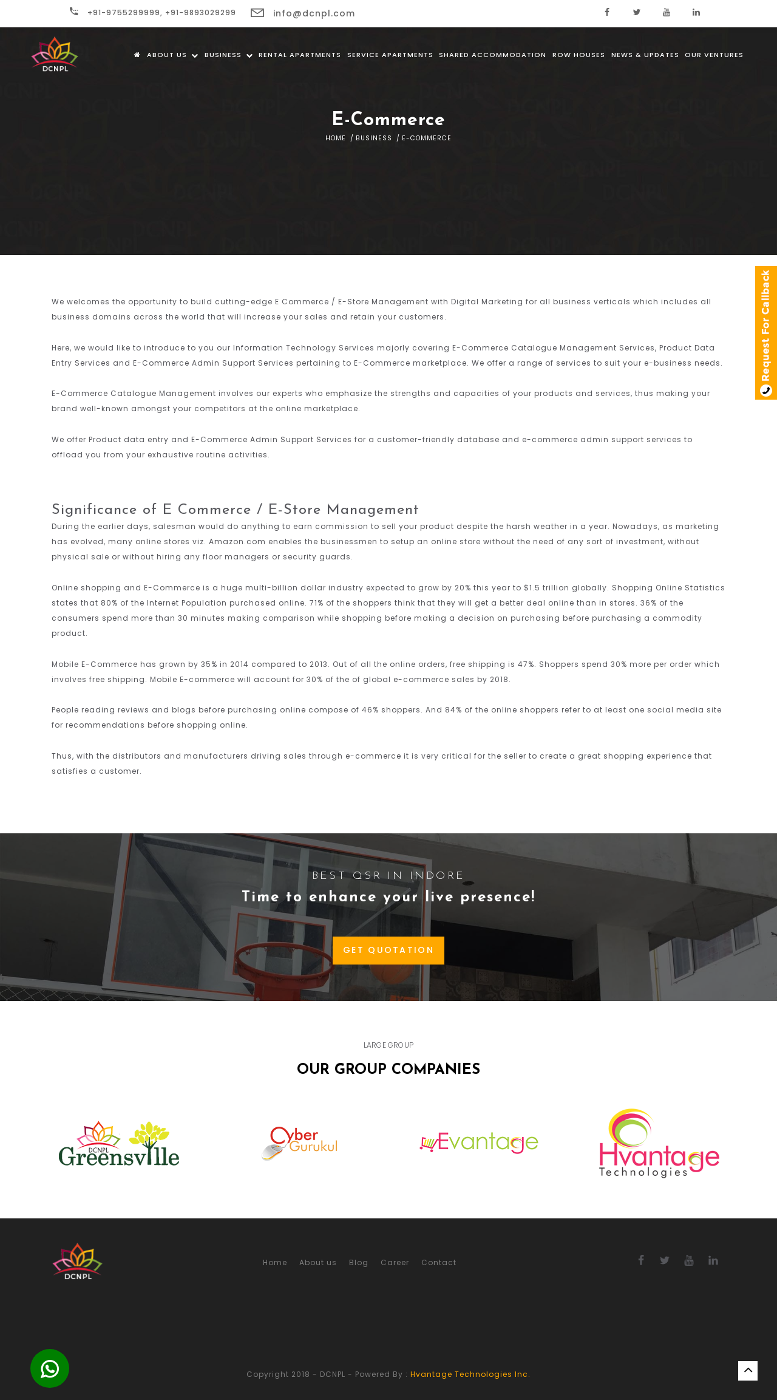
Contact (438, 1262)
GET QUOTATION (388, 950)
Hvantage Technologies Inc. (470, 1374)
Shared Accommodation (492, 55)
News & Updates (645, 55)
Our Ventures (714, 55)
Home (335, 138)
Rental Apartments (300, 55)
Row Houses (578, 55)
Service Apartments (390, 55)
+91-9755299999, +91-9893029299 (153, 12)
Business (229, 55)
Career (395, 1262)
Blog (358, 1262)
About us (172, 55)
